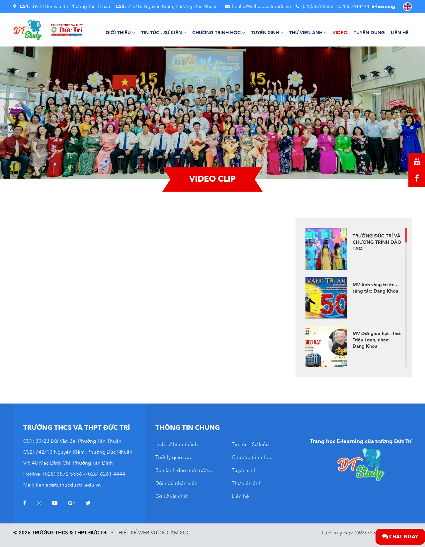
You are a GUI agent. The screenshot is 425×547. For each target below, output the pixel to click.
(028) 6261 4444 (105, 474)
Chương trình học (218, 33)
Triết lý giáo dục (173, 457)
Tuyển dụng (369, 33)
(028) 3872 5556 (62, 474)
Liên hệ (400, 33)
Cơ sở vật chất (171, 496)
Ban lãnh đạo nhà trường (183, 470)
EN (407, 6)
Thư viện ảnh (308, 33)
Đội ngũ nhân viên (176, 483)
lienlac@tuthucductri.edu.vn (261, 6)
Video (340, 33)
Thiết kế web (132, 532)
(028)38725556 (317, 6)
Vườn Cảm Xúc (170, 532)
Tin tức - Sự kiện (163, 33)
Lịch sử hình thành (176, 444)
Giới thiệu (120, 33)
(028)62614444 (353, 6)
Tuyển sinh (267, 33)
